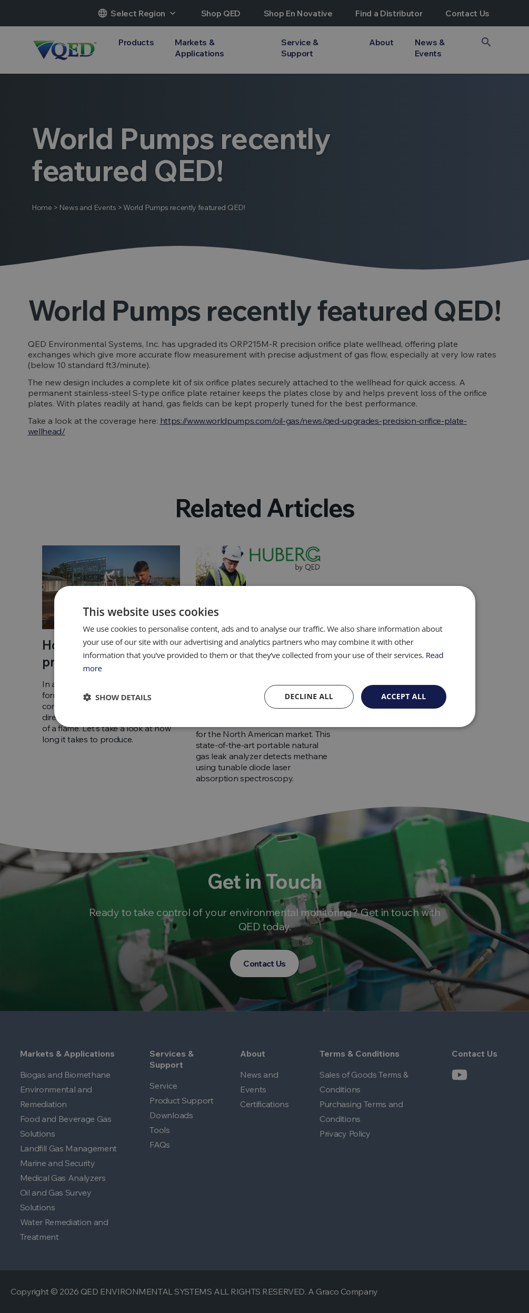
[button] (117, 697)
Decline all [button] (309, 696)
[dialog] (264, 656)
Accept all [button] (403, 696)
